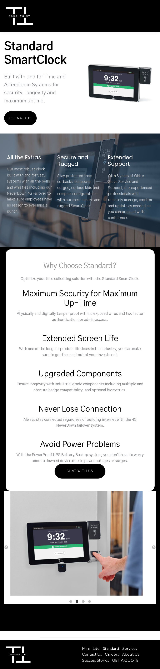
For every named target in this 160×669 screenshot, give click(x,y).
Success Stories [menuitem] (95, 660)
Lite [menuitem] (96, 648)
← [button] (6, 547)
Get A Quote (18, 118)
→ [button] (154, 547)
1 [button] (71, 601)
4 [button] (89, 601)
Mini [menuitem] (86, 648)
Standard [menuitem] (111, 648)
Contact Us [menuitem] (92, 654)
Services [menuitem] (129, 648)
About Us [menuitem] (130, 654)
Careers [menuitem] (112, 654)
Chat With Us (80, 471)
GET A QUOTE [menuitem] (125, 660)
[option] (80, 544)
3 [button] (83, 601)
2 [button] (77, 601)
